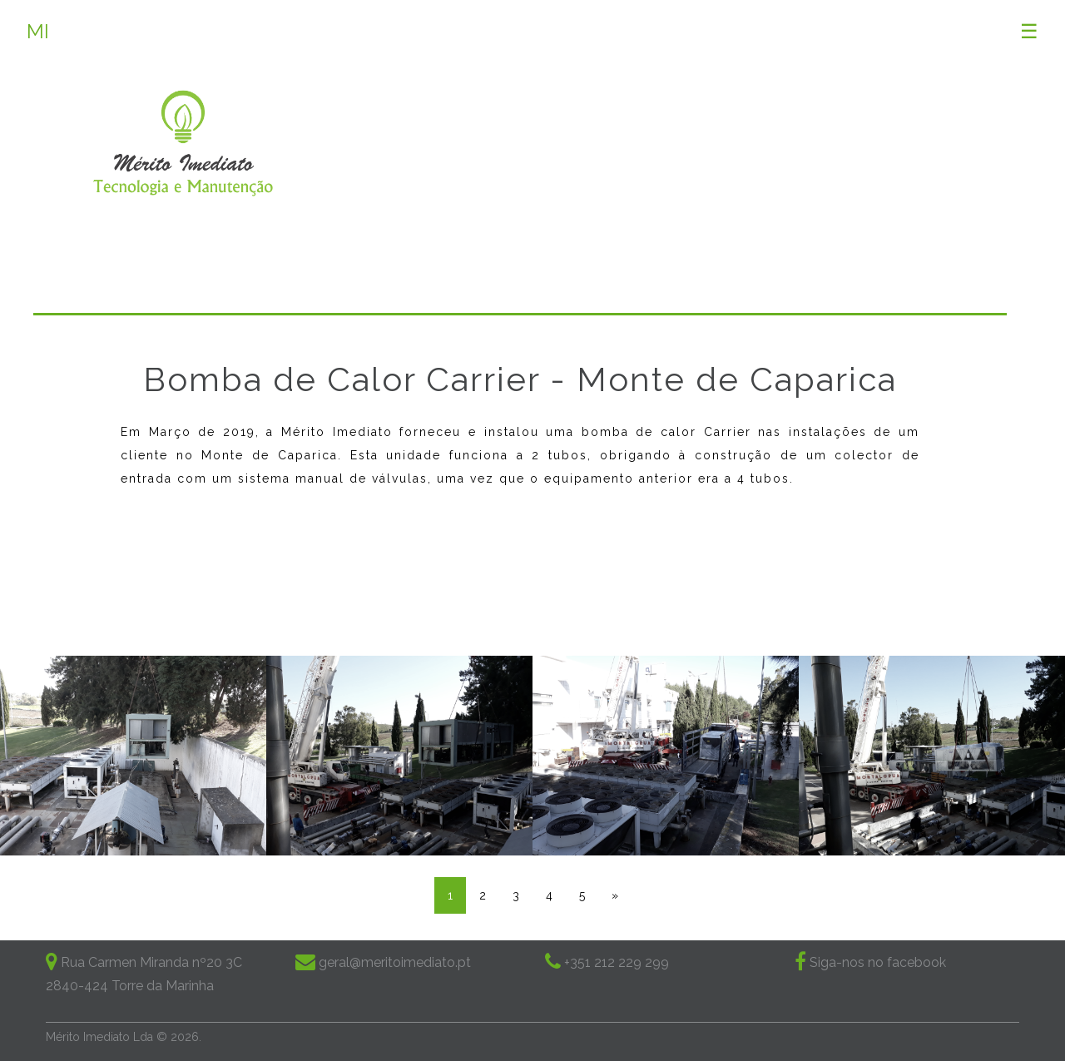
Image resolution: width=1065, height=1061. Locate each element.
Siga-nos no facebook (876, 962)
